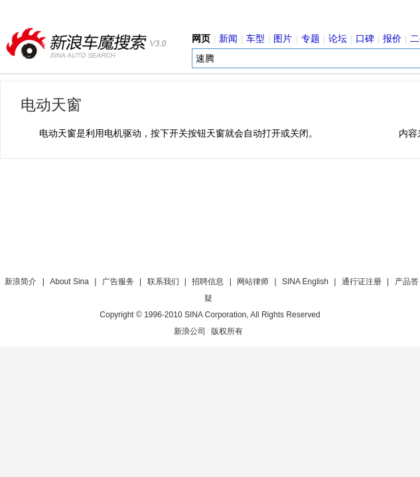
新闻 (228, 38)
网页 (201, 38)
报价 (392, 38)
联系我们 (163, 281)
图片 (282, 38)
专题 (310, 38)
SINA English (305, 281)
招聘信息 (208, 281)
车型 (255, 38)
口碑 (365, 38)
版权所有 (227, 331)
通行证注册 (362, 281)
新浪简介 (20, 281)
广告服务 (118, 281)
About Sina (69, 281)
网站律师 (253, 281)
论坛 (337, 38)
